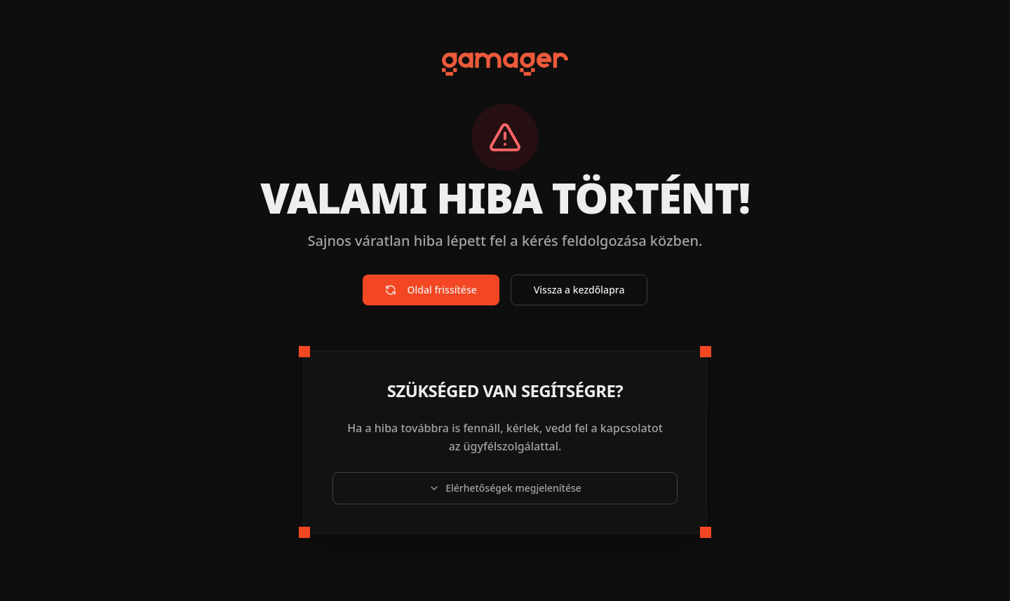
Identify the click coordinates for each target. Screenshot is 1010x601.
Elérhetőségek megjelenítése (505, 488)
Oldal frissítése (431, 289)
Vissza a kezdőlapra (579, 289)
